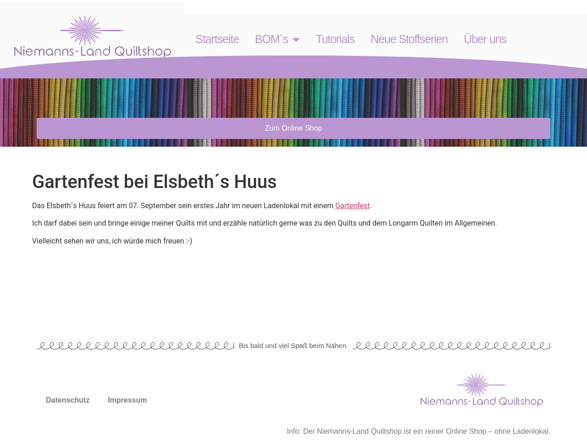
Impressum (127, 400)
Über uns (485, 39)
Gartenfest (352, 205)
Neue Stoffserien (409, 39)
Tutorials (335, 39)
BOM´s (277, 39)
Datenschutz (67, 400)
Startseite (217, 39)
